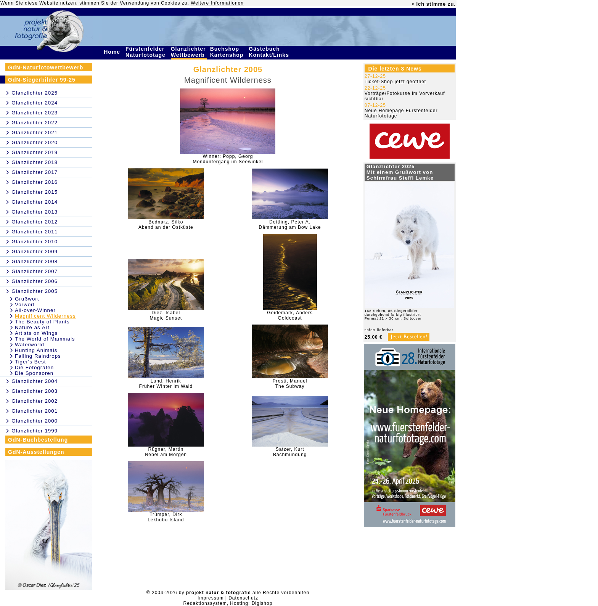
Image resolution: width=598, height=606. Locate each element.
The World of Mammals (45, 339)
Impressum (210, 598)
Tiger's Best (30, 362)
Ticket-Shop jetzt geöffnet (395, 81)
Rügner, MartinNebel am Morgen (166, 452)
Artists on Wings (36, 333)
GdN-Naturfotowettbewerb (45, 67)
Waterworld (29, 344)
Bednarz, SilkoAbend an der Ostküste (165, 224)
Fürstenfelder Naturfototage (146, 52)
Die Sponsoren (34, 373)
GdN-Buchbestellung (38, 440)
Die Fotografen (34, 367)
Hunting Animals (36, 350)
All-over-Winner (35, 310)
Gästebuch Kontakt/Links (270, 52)
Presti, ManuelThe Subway (290, 383)
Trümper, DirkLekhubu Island (166, 517)
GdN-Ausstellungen (36, 452)
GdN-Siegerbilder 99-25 (42, 80)
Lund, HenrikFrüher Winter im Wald (166, 383)
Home (113, 52)
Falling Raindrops (38, 356)
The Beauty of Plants (42, 322)
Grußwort (27, 299)
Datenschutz (243, 598)
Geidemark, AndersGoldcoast (290, 315)
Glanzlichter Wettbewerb (189, 52)
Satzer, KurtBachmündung (290, 452)
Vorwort (25, 304)
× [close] (413, 4)
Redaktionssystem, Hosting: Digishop (228, 603)
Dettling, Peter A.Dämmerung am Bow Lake (290, 224)
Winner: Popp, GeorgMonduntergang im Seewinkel (228, 159)
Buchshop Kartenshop (228, 52)
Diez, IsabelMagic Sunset (166, 315)
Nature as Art (32, 327)
